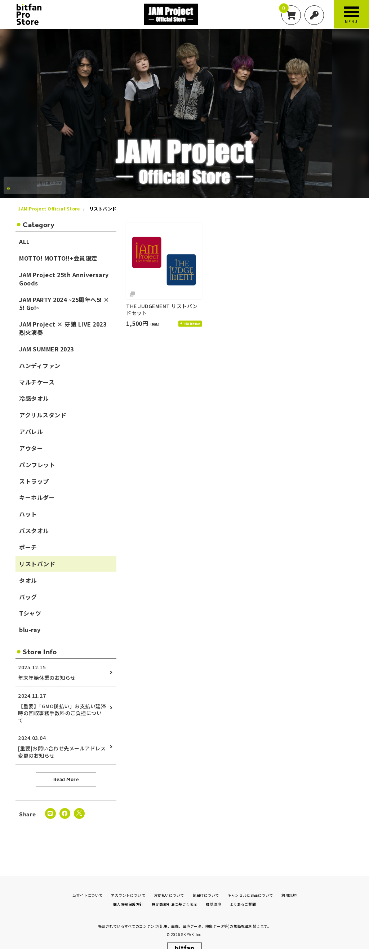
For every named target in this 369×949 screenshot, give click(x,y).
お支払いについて (169, 882)
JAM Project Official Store (49, 208)
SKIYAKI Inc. (192, 921)
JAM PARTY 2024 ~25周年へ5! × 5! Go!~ (64, 303)
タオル (28, 580)
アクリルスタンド (42, 415)
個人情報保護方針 (128, 891)
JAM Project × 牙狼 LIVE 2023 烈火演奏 (63, 328)
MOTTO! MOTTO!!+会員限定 (58, 258)
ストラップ (34, 481)
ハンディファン (40, 365)
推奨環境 (213, 891)
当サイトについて (87, 882)
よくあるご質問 (243, 891)
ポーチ (28, 547)
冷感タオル (34, 398)
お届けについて (205, 882)
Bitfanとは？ (19, 188)
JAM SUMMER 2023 (46, 349)
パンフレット (37, 464)
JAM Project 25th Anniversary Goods (64, 278)
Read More (66, 779)
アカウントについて (128, 882)
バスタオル (34, 530)
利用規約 (289, 882)
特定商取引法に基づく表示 (174, 891)
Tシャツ (30, 613)
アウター (31, 448)
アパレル (31, 431)
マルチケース (36, 382)
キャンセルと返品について (250, 882)
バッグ (28, 597)
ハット (28, 514)
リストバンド (37, 563)
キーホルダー (37, 497)
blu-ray (30, 629)
